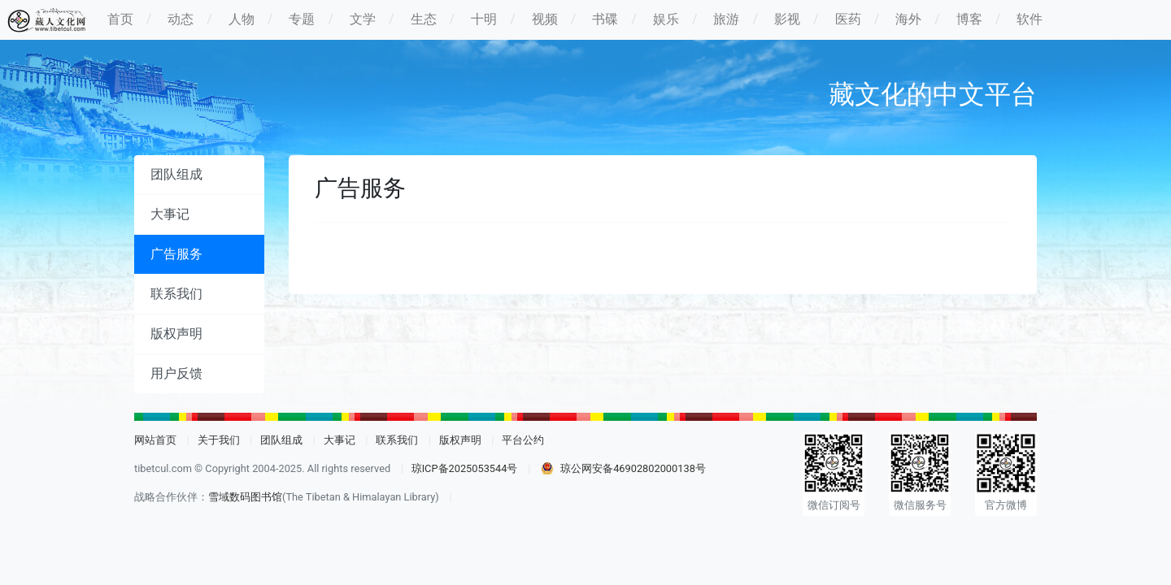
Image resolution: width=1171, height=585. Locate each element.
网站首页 (155, 440)
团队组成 (176, 174)
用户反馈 (176, 373)
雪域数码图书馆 (245, 497)
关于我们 (219, 440)
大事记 (169, 214)
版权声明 (176, 333)
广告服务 (176, 254)
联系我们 (176, 293)
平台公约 (523, 440)
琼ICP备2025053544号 (464, 468)
